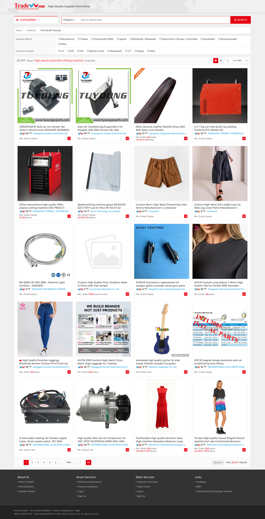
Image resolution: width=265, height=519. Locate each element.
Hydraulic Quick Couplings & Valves (214, 491)
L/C (61, 51)
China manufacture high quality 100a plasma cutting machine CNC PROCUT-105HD (42, 208)
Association (208, 39)
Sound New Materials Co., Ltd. (104, 289)
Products (31, 30)
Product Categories (88, 486)
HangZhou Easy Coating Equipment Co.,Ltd (170, 289)
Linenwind (153, 211)
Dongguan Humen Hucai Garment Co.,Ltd (229, 289)
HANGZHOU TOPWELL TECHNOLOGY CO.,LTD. (231, 133)
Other (62, 44)
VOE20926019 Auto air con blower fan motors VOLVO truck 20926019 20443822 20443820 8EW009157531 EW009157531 (44, 130)
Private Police (21, 510)
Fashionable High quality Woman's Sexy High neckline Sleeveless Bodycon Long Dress (159, 441)
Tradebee (201, 482)
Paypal (139, 51)
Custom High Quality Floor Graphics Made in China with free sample (102, 284)
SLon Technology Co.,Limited (105, 211)
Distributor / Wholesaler (143, 39)
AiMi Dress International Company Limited (169, 445)
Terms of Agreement (63, 510)
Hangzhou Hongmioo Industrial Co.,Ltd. (169, 133)
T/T (128, 51)
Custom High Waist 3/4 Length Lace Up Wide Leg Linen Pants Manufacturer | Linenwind (217, 208)
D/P (80, 51)
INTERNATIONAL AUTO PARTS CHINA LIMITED (231, 367)
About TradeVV (26, 482)
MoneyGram (114, 51)
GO (88, 462)
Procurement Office (102, 39)
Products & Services (147, 482)
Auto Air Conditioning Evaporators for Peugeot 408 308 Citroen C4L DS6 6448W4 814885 (100, 130)
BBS (198, 486)
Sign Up (141, 496)
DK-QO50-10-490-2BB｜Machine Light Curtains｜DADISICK (42, 284)
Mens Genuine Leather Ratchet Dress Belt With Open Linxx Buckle (160, 128)
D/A (71, 51)
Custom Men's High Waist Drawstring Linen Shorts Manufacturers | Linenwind (161, 206)
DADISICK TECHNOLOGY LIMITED (49, 289)
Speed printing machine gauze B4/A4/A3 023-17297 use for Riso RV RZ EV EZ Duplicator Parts (102, 208)
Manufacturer (66, 39)
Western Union (95, 51)
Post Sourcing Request (89, 482)
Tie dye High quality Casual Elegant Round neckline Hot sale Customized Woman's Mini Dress (219, 441)
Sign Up (82, 496)
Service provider (227, 39)
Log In (81, 491)
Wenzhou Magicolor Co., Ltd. (163, 367)
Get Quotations (26, 486)
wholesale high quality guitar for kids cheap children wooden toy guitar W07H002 (158, 363)
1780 (68, 462)
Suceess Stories (27, 491)
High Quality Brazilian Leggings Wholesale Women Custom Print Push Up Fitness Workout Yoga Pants (43, 363)
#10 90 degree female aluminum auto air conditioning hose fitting (218, 362)
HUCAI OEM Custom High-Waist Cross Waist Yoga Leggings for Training (100, 362)
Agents (122, 39)
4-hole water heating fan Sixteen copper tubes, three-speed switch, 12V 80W (43, 440)
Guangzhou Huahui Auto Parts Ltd (50, 133)
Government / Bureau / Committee (178, 39)
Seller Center (143, 486)
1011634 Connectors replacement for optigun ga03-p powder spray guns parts (160, 284)
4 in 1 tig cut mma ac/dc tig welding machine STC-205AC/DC (215, 128)
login (77, 510)
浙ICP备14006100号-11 (45, 514)
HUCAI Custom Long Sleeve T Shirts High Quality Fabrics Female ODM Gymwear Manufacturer (218, 285)
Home (19, 30)
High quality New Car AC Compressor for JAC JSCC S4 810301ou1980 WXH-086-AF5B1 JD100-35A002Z (102, 441)
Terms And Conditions (40, 510)
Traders (83, 39)
